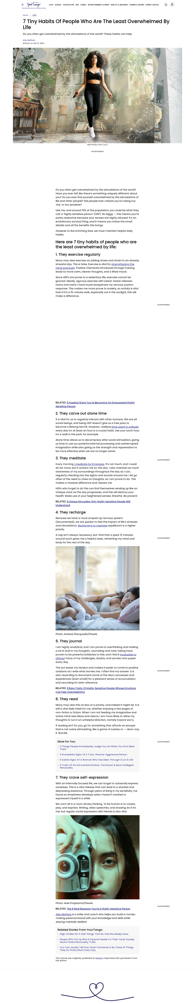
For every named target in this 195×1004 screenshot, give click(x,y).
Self (77, 4)
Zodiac (58, 4)
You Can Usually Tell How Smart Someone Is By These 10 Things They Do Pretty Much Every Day (97, 948)
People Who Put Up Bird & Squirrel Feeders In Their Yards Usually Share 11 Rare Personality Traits (97, 940)
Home (25, 15)
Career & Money (136, 4)
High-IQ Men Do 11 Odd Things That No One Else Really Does (94, 934)
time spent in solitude (125, 427)
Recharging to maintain (93, 525)
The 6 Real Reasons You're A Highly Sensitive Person (98, 908)
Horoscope (68, 4)
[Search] (165, 4)
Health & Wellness (119, 4)
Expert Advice (152, 4)
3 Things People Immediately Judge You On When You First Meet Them (97, 747)
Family (83, 4)
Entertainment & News (98, 4)
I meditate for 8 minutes (89, 464)
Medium (99, 958)
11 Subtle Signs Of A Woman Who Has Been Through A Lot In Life (96, 759)
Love (51, 4)
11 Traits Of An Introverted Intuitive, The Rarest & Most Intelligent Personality (97, 766)
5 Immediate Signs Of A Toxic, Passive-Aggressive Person (93, 754)
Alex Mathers (29, 40)
